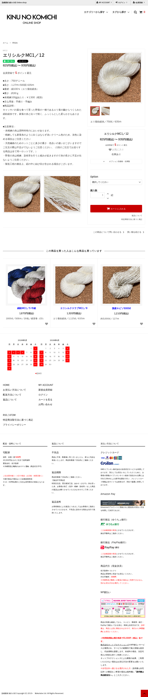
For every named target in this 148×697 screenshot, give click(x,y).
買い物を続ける (136, 232)
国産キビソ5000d (121, 308)
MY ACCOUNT (104, 2)
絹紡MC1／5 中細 (26, 308)
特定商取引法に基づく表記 (131, 219)
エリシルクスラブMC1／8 (73, 308)
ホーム (5, 43)
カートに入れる (116, 208)
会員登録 (139, 2)
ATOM (12, 415)
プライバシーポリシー (14, 424)
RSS (5, 415)
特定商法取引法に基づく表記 (18, 419)
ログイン (121, 2)
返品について (137, 215)
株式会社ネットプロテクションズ (115, 645)
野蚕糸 (15, 43)
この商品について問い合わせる (109, 232)
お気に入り (116, 149)
